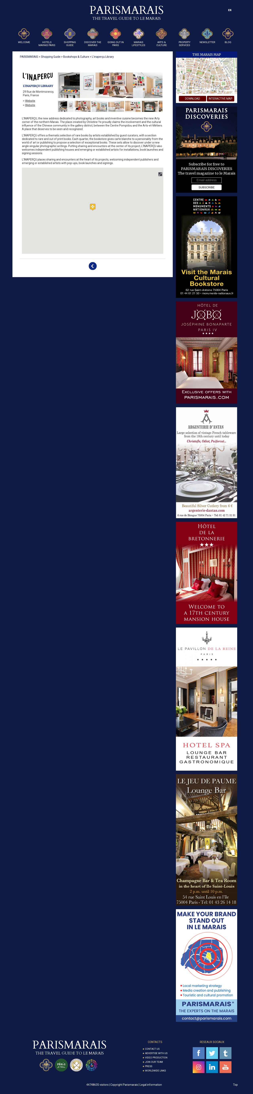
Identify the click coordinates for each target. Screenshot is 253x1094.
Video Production (156, 1057)
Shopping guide (70, 37)
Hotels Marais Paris (47, 37)
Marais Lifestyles (138, 37)
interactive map (220, 98)
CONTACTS (155, 1042)
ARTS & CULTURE (161, 37)
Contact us (152, 1049)
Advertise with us (156, 1053)
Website (30, 100)
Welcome (24, 36)
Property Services (184, 37)
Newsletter (207, 36)
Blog (227, 36)
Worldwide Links (155, 1070)
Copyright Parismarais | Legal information (136, 1084)
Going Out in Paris (116, 37)
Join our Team (154, 1062)
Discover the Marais (92, 37)
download (192, 98)
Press (148, 1066)
